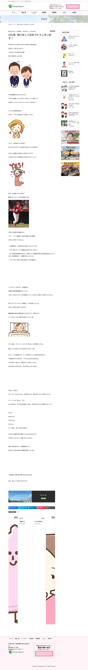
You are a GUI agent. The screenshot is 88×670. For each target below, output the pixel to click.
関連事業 (38, 638)
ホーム (11, 638)
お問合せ (50, 638)
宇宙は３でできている (73, 36)
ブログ (52, 31)
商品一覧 (17, 638)
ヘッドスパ (24, 638)
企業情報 (31, 638)
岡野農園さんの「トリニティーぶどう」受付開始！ (73, 123)
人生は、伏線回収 (72, 45)
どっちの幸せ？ (38, 521)
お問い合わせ (72, 6)
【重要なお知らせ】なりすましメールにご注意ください (73, 96)
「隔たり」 (22, 521)
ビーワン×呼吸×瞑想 (73, 62)
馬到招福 (70, 71)
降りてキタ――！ (72, 53)
